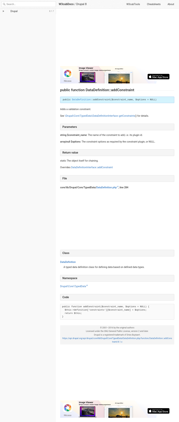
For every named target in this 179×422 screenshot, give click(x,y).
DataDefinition (81, 100)
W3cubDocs (66, 4)
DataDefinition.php (106, 187)
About (171, 4)
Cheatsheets (154, 4)
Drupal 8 (81, 4)
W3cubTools (133, 4)
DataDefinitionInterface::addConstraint (92, 167)
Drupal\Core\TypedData (73, 286)
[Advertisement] (117, 38)
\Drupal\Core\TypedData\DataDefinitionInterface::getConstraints (100, 115)
